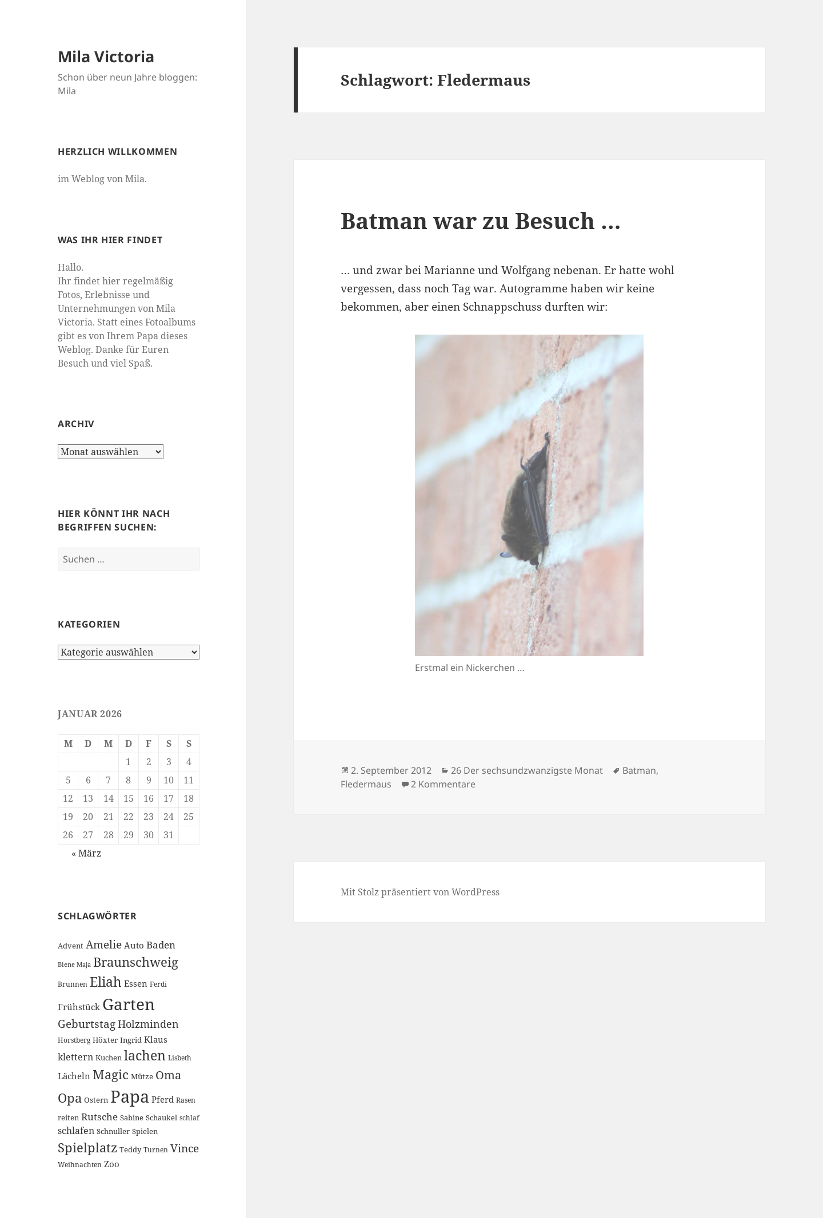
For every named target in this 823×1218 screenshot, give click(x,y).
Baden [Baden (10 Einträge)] (160, 944)
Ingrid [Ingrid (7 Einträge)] (131, 1040)
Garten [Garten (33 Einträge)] (128, 1004)
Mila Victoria (106, 56)
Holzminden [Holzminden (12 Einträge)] (148, 1023)
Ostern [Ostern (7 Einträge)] (96, 1100)
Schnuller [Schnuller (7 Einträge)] (113, 1131)
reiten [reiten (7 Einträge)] (68, 1117)
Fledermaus (366, 784)
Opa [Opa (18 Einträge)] (70, 1098)
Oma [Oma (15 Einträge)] (168, 1075)
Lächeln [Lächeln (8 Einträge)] (74, 1076)
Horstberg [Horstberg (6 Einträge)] (74, 1040)
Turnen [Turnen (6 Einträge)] (155, 1150)
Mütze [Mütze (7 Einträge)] (142, 1076)
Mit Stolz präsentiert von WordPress (420, 892)
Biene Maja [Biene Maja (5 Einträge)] (74, 964)
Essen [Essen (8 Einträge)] (135, 983)
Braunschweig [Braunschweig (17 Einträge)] (135, 962)
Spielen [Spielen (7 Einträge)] (145, 1131)
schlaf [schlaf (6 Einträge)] (189, 1118)
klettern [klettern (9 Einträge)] (75, 1057)
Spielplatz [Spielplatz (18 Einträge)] (87, 1147)
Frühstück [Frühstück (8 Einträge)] (79, 1006)
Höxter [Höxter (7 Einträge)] (105, 1040)
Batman (639, 770)
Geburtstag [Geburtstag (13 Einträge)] (86, 1023)
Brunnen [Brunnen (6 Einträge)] (72, 984)
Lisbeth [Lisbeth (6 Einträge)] (179, 1058)
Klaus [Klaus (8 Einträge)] (155, 1039)
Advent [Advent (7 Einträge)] (70, 945)
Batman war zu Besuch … (481, 220)
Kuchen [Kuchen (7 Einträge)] (108, 1057)
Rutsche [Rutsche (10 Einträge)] (99, 1116)
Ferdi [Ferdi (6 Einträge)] (158, 984)
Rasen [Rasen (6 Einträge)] (185, 1100)
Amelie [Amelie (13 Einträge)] (104, 944)
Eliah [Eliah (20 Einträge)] (106, 981)
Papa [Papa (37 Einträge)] (129, 1096)
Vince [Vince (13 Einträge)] (184, 1148)
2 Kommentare (443, 784)
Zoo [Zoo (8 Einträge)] (111, 1163)
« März (86, 853)
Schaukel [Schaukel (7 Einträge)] (161, 1117)
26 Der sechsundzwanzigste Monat (527, 770)
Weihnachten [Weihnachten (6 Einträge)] (80, 1164)
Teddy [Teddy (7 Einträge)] (130, 1149)
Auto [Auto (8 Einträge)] (134, 945)
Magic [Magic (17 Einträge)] (111, 1074)
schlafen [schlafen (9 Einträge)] (76, 1130)
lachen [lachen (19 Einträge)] (145, 1055)
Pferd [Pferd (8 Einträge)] (162, 1099)
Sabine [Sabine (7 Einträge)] (131, 1117)
